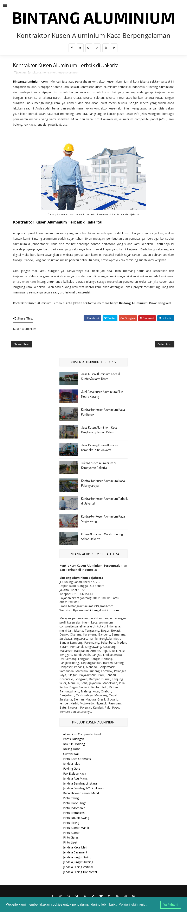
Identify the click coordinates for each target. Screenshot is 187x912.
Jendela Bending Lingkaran (80, 783)
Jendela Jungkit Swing (77, 857)
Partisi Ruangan (73, 739)
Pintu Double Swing (76, 818)
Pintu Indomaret (74, 808)
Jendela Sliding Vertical (78, 867)
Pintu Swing (71, 798)
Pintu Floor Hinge (74, 803)
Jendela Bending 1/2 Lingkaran (83, 788)
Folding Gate (71, 768)
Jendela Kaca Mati (75, 847)
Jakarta (36, 72)
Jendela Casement (75, 852)
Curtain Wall (71, 754)
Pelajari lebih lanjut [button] (132, 904)
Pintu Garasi (71, 837)
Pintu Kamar (71, 833)
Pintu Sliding (71, 823)
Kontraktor (49, 72)
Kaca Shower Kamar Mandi (81, 793)
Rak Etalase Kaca (74, 773)
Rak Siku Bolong (74, 744)
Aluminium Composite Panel (82, 734)
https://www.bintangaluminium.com (95, 610)
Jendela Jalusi (71, 763)
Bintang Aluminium (93, 17)
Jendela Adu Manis (75, 778)
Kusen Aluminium (68, 72)
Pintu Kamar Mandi (76, 828)
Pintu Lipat (70, 842)
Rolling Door (71, 749)
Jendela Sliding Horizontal (80, 872)
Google (133, 103)
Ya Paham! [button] (170, 904)
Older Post (164, 344)
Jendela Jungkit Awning (78, 862)
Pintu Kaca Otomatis (77, 759)
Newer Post (22, 344)
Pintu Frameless (74, 813)
